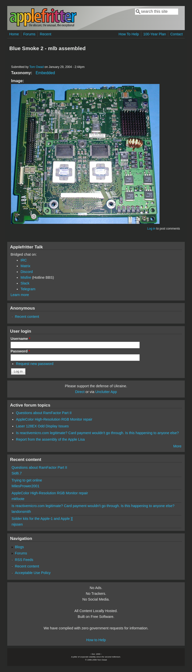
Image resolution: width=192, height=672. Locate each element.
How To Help (128, 34)
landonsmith (21, 512)
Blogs (19, 547)
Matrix (25, 266)
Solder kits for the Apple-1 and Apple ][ (42, 519)
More (177, 446)
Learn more (19, 295)
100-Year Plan (154, 34)
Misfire (25, 277)
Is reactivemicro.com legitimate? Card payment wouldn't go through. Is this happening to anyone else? (97, 433)
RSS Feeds (24, 560)
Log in (151, 228)
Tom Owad (36, 67)
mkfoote (18, 499)
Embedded (45, 73)
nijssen (17, 524)
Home (14, 34)
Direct (79, 392)
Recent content (27, 317)
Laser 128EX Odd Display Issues (42, 426)
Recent (45, 34)
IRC (23, 260)
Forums (29, 34)
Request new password (35, 364)
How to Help (96, 640)
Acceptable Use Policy (32, 573)
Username (20, 339)
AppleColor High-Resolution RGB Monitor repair (54, 419)
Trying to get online (27, 480)
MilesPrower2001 (25, 486)
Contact (176, 34)
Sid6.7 (17, 473)
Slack (24, 283)
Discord (26, 272)
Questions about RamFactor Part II (44, 413)
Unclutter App (106, 392)
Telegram (27, 289)
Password (20, 351)
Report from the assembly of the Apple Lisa (50, 439)
